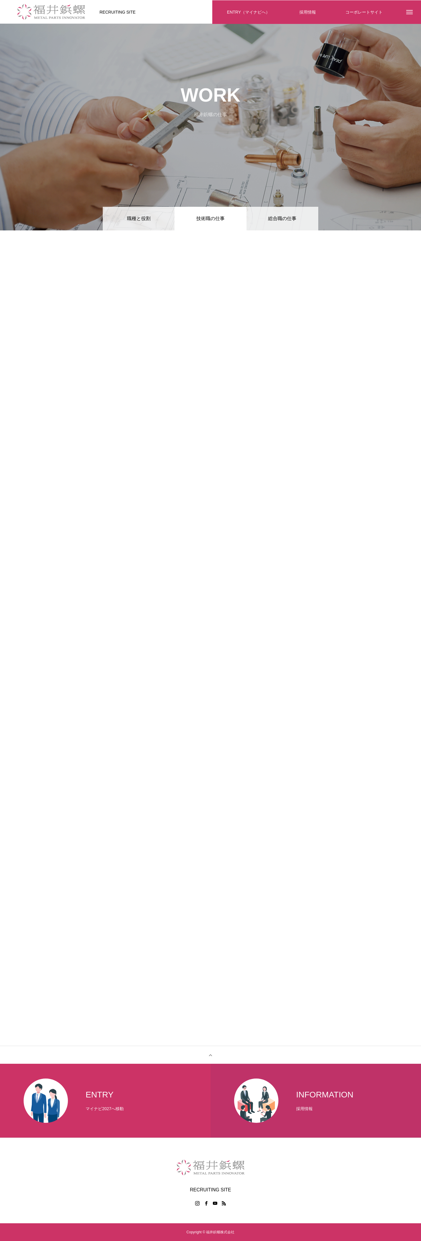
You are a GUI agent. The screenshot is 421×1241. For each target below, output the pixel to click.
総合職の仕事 (282, 218)
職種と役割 (139, 218)
